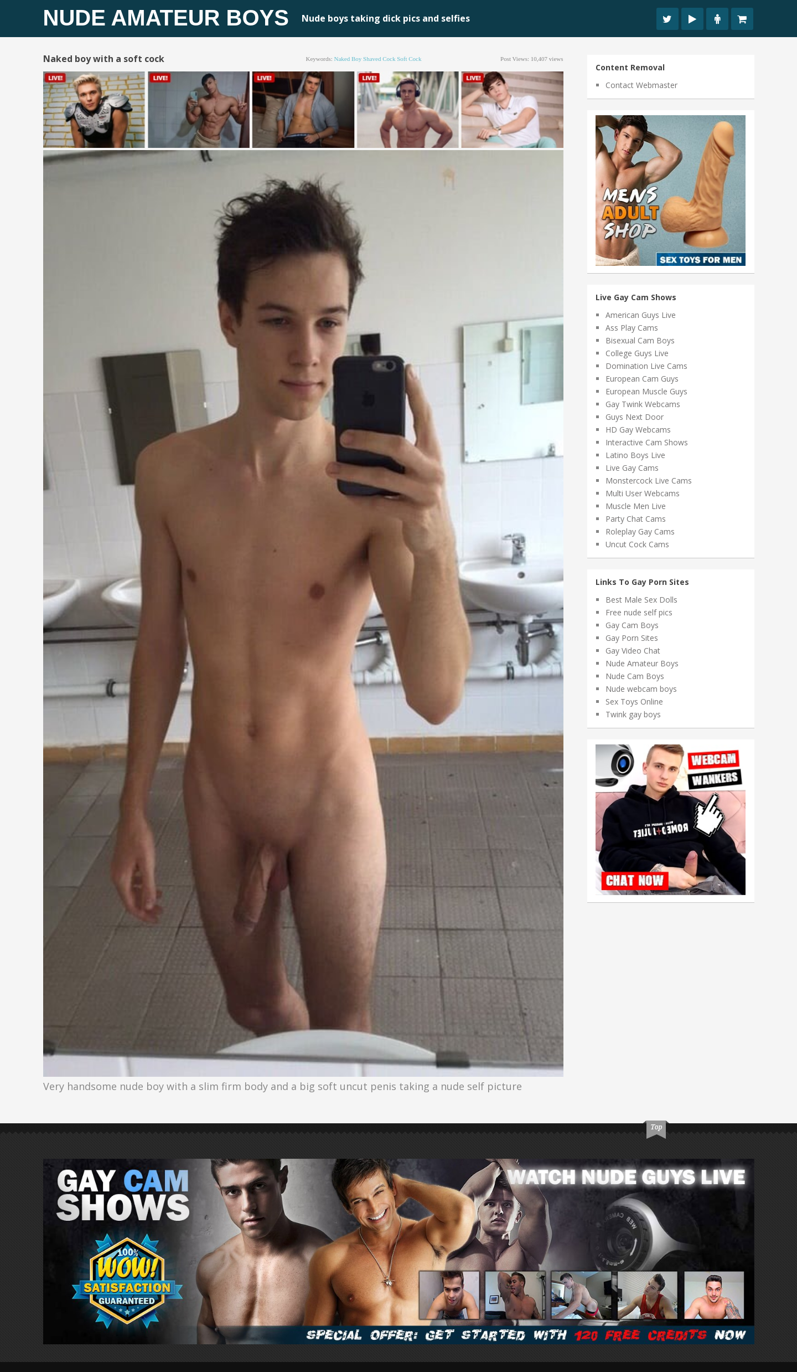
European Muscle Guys (646, 391)
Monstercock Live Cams (648, 480)
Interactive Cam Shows (646, 442)
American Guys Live (640, 315)
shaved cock (379, 58)
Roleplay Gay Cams (640, 531)
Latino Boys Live (635, 455)
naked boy (348, 58)
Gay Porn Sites (631, 638)
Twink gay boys (633, 714)
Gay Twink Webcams (642, 404)
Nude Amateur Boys (166, 18)
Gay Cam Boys (632, 625)
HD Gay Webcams (638, 429)
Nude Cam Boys (634, 676)
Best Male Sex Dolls (641, 599)
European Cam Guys (642, 378)
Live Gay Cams (632, 468)
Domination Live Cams (646, 366)
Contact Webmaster (641, 85)
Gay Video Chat (632, 650)
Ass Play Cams (631, 327)
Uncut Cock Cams (637, 544)
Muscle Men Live (635, 506)
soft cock (409, 58)
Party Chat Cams (635, 518)
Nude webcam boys (641, 689)
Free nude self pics (638, 612)
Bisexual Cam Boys (640, 340)
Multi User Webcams (642, 493)
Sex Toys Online (634, 701)
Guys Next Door (634, 417)
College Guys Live (637, 353)
